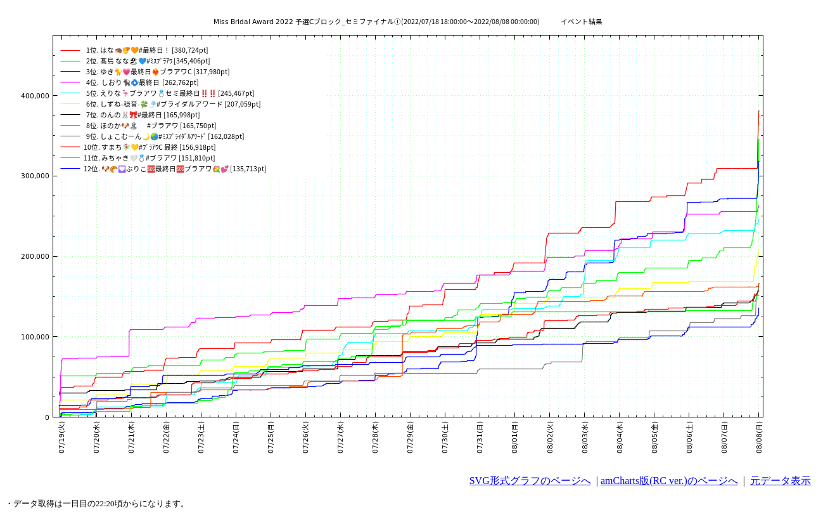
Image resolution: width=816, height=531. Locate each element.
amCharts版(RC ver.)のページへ (669, 480)
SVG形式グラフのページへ (530, 480)
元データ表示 (780, 480)
